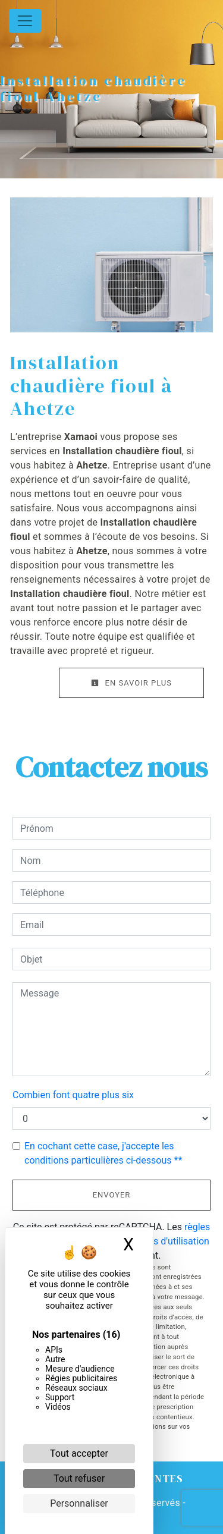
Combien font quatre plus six (73, 1095)
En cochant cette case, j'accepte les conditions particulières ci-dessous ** (103, 1153)
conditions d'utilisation (161, 1241)
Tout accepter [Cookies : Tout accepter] (79, 1453)
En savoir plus (131, 682)
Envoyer (112, 1194)
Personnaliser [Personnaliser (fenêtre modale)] (79, 1503)
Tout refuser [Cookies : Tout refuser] (79, 1478)
